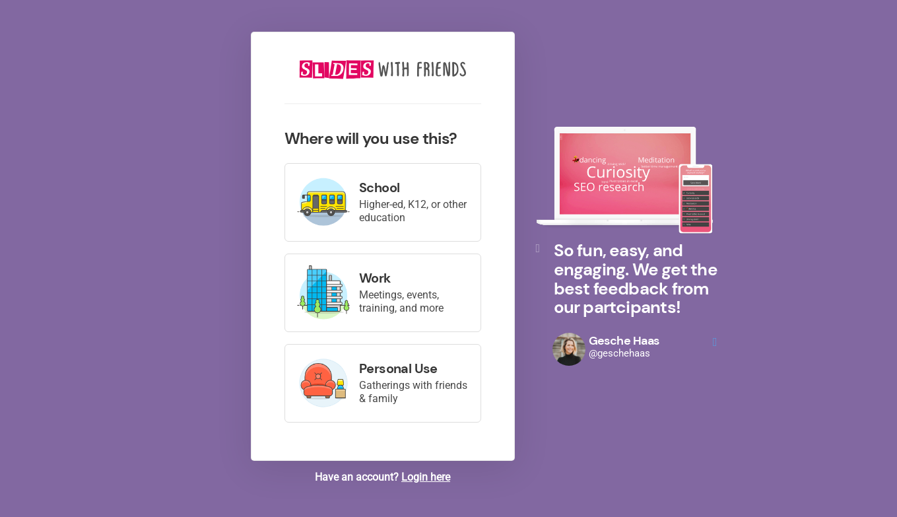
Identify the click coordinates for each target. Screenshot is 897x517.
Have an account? (382, 477)
